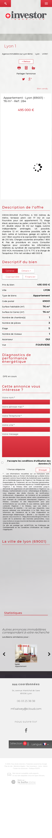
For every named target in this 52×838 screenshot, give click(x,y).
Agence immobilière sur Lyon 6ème (17, 54)
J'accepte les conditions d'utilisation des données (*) (29, 462)
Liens (40, 766)
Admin (45, 766)
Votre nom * (8, 397)
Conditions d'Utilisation (30, 527)
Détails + (26, 270)
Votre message (10, 434)
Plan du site (8, 766)
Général (10, 270)
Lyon (37, 54)
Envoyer (43, 470)
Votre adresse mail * (13, 407)
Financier (30, 276)
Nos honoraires (32, 766)
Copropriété (12, 276)
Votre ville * (8, 425)
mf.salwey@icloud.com (26, 708)
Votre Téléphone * (12, 416)
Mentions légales (19, 766)
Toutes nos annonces (20, 768)
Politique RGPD (34, 768)
